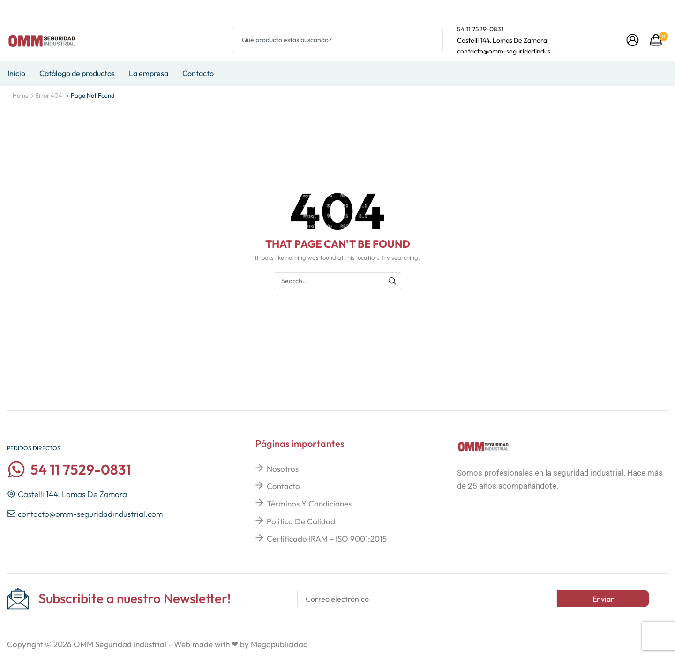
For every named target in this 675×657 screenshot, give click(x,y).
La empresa (148, 73)
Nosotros (283, 469)
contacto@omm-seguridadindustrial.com (506, 51)
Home (21, 95)
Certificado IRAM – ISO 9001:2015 (327, 539)
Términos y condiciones (309, 503)
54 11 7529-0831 (480, 29)
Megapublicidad (279, 644)
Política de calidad (301, 521)
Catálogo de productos (77, 73)
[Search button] (430, 40)
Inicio (16, 73)
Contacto (198, 73)
